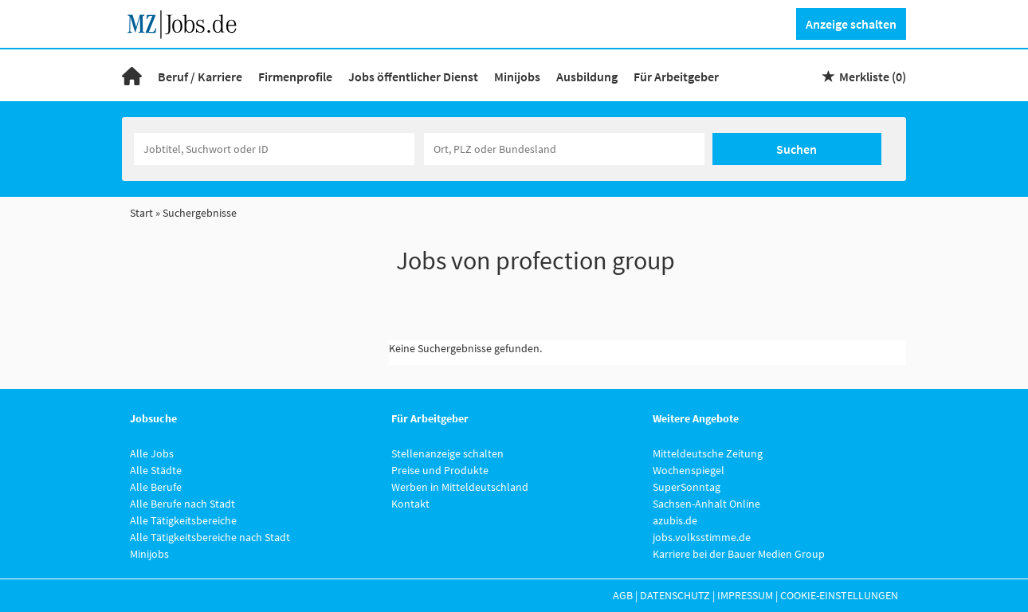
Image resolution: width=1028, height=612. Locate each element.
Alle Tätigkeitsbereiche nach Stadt (210, 537)
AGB (623, 595)
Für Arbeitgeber (676, 76)
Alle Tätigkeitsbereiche (183, 520)
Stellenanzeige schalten (447, 453)
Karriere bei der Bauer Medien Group (739, 554)
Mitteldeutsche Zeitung (708, 453)
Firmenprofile (295, 76)
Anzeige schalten (851, 24)
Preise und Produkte (439, 470)
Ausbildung (587, 76)
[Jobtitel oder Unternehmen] (274, 149)
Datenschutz (675, 595)
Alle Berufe (156, 487)
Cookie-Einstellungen (839, 595)
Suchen (796, 149)
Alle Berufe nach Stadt (182, 503)
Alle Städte (156, 470)
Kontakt (410, 503)
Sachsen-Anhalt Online (706, 503)
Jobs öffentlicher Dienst (413, 76)
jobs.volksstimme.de (702, 537)
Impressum (745, 595)
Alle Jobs (152, 453)
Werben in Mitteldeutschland (459, 487)
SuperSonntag (686, 487)
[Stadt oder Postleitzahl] (564, 149)
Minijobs (517, 76)
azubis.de (675, 520)
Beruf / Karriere (200, 76)
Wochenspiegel (688, 470)
